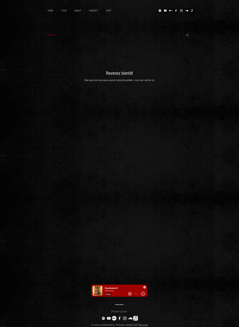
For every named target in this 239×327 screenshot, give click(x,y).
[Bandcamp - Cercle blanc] (114, 318)
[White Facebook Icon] (119, 318)
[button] (187, 35)
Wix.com (143, 324)
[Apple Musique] (192, 10)
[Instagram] (181, 10)
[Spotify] (160, 10)
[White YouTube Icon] (108, 318)
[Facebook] (176, 10)
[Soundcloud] (186, 10)
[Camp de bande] (170, 10)
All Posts (52, 35)
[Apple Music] (135, 318)
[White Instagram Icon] (125, 318)
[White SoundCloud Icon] (130, 318)
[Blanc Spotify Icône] (103, 318)
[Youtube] (165, 10)
